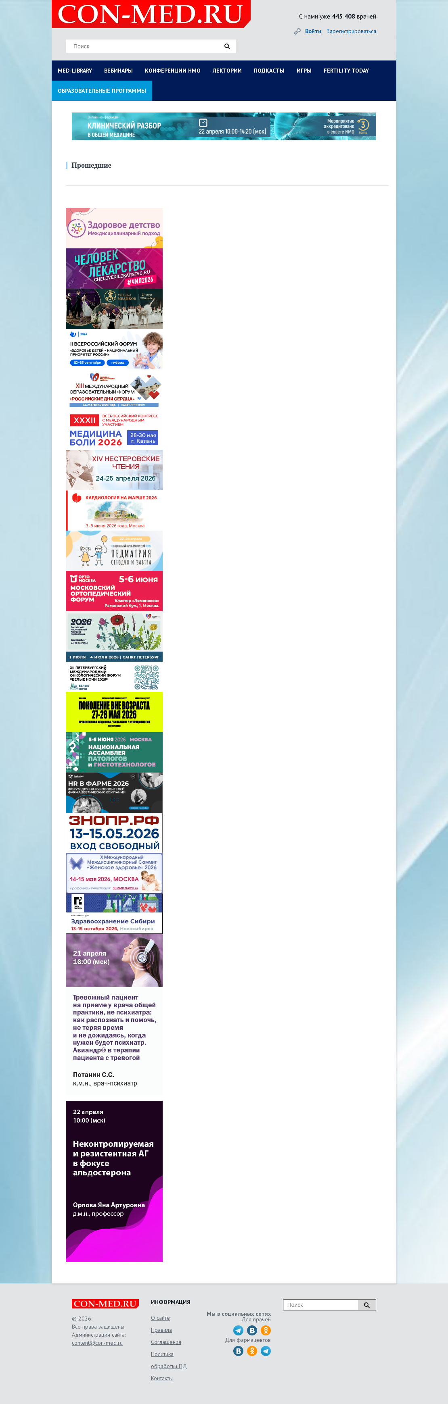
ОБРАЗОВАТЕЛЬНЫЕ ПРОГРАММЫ (102, 90)
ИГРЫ (304, 70)
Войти (313, 31)
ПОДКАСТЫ (269, 70)
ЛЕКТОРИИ (227, 70)
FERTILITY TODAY (346, 70)
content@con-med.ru (97, 1342)
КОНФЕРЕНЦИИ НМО (173, 70)
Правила (161, 1329)
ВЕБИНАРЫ (118, 70)
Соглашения (166, 1342)
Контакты (162, 1378)
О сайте (160, 1317)
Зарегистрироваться (351, 31)
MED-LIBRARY (75, 70)
